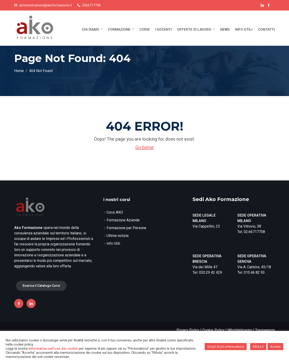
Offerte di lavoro (196, 29)
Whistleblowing (239, 330)
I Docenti (163, 29)
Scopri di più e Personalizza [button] (225, 346)
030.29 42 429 (210, 272)
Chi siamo (93, 29)
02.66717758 (254, 232)
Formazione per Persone (126, 228)
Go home (144, 147)
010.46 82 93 (254, 272)
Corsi (144, 29)
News (225, 29)
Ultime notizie (118, 235)
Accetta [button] (275, 346)
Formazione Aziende (123, 220)
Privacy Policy (188, 330)
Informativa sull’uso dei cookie (53, 348)
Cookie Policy (213, 330)
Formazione (121, 29)
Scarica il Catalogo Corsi (41, 285)
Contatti (266, 29)
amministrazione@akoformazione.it (45, 5)
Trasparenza (265, 330)
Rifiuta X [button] (258, 346)
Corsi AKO (115, 212)
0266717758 (91, 5)
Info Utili (243, 29)
